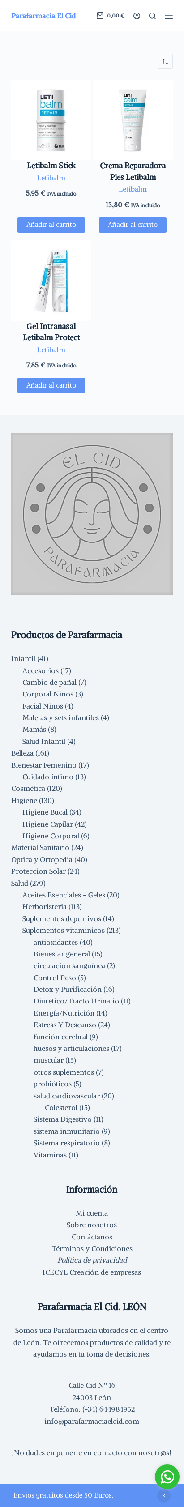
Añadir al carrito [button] (51, 224)
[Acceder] (136, 16)
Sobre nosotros (92, 1224)
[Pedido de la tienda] (165, 61)
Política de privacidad (92, 1259)
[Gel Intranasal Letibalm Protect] (51, 280)
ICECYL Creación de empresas (92, 1272)
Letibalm (51, 177)
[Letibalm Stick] (51, 120)
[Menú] (169, 16)
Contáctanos (92, 1236)
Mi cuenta (92, 1212)
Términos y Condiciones (92, 1248)
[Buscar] (152, 16)
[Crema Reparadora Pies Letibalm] (133, 120)
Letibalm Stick (51, 166)
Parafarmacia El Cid (43, 15)
